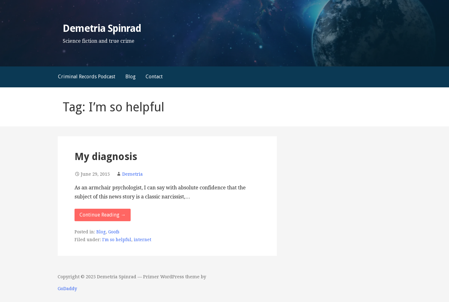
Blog (130, 77)
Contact (154, 77)
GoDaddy (67, 288)
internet (142, 239)
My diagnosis (106, 157)
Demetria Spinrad (102, 28)
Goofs (113, 231)
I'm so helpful (116, 239)
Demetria (132, 174)
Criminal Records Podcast (86, 77)
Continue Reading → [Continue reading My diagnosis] (103, 215)
